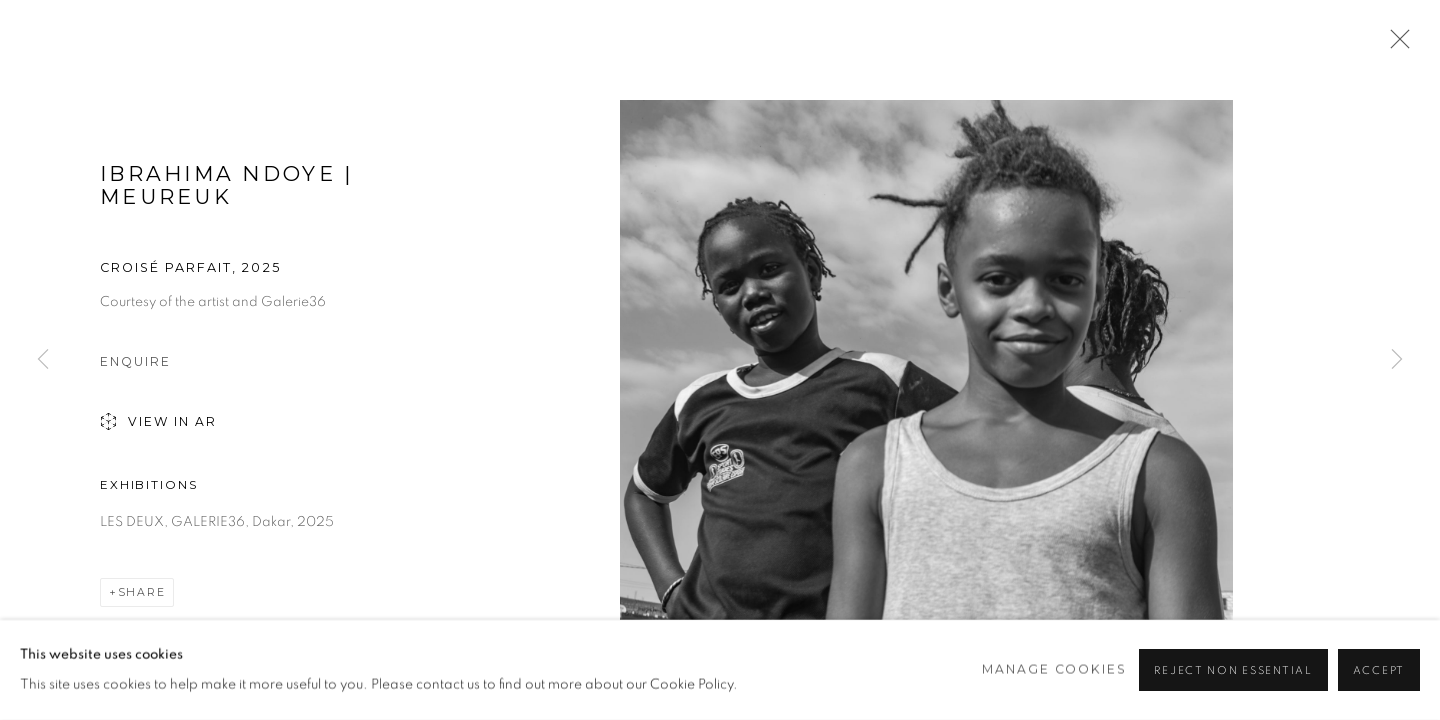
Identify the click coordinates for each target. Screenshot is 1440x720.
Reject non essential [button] (1233, 670)
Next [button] (1397, 360)
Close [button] (1395, 45)
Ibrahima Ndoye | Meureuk (226, 185)
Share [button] (142, 592)
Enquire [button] (135, 361)
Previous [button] (43, 360)
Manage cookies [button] (1054, 669)
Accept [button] (1379, 670)
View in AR (158, 423)
